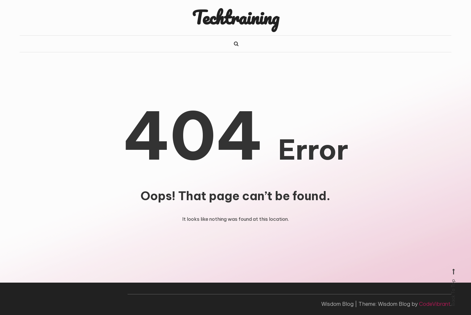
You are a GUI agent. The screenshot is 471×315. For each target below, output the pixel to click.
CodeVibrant (434, 304)
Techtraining (235, 17)
